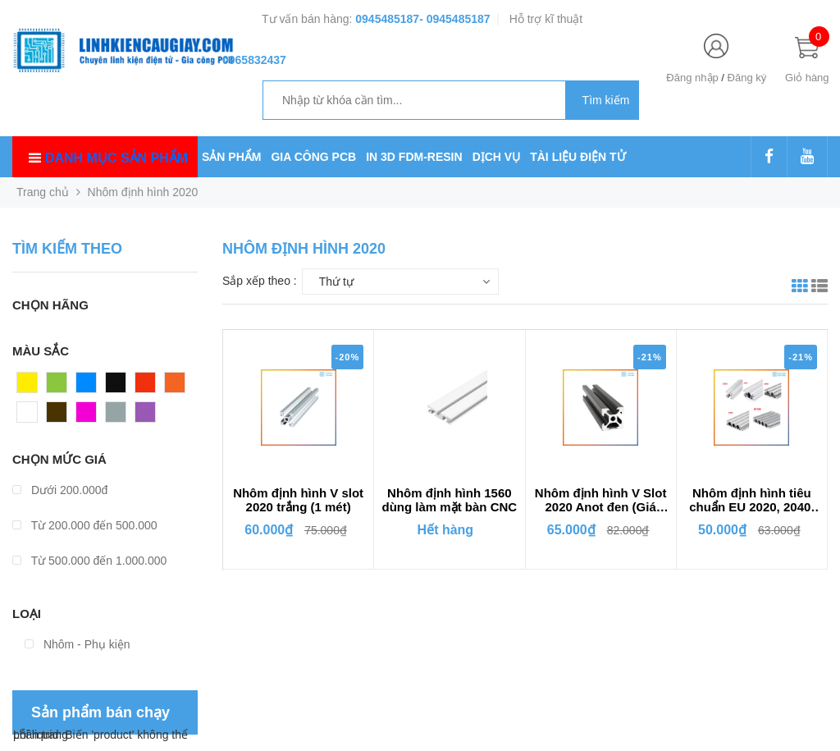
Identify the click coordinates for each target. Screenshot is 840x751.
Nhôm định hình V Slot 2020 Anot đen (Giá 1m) (601, 500)
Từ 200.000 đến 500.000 (85, 525)
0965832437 (254, 59)
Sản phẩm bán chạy (100, 712)
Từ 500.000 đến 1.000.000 (89, 560)
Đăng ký (747, 77)
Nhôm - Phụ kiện (77, 644)
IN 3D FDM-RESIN (414, 156)
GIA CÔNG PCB (313, 156)
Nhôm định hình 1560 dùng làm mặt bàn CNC (450, 500)
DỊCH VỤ (496, 156)
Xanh (60, 386)
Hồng (90, 416)
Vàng (30, 386)
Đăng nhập (692, 77)
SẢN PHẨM (231, 156)
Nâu (57, 416)
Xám (118, 416)
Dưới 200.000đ (59, 490)
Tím (145, 416)
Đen (116, 386)
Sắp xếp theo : (259, 280)
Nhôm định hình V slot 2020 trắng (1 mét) (298, 500)
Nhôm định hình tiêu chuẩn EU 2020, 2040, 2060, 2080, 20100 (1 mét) (751, 500)
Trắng (32, 416)
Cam (177, 386)
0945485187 (387, 18)
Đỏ (142, 386)
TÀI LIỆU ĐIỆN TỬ (577, 156)
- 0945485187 (454, 18)
